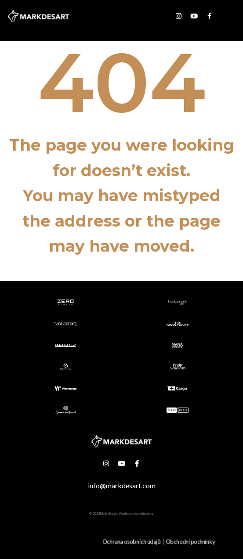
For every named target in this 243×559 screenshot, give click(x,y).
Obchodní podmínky (190, 541)
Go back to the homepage (121, 274)
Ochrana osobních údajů (132, 541)
